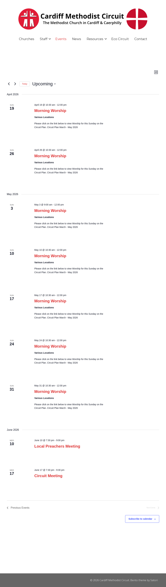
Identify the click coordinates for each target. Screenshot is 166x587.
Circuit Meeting (48, 476)
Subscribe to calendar (140, 519)
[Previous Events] (9, 84)
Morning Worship (50, 110)
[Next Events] (15, 84)
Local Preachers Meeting (57, 446)
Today (24, 84)
